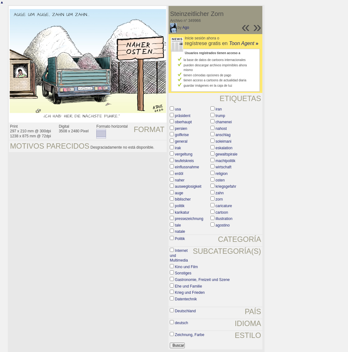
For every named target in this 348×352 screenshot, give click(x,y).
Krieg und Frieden (189, 292)
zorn (219, 199)
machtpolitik (225, 161)
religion (221, 173)
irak (178, 148)
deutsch (181, 323)
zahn (219, 193)
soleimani (223, 141)
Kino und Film (186, 267)
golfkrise (182, 135)
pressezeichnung (189, 219)
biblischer (183, 199)
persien (181, 128)
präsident (182, 116)
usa (178, 109)
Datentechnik (186, 299)
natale (180, 231)
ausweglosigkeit (188, 186)
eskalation (223, 148)
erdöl (179, 173)
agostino (222, 225)
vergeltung (183, 154)
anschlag (222, 135)
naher (179, 180)
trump (220, 116)
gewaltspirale (226, 154)
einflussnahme (187, 167)
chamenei (223, 122)
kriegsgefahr (225, 186)
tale (178, 225)
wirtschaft (223, 167)
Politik (180, 239)
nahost (221, 128)
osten (219, 180)
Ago (185, 27)
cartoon (221, 212)
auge (179, 193)
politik (179, 206)
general (181, 141)
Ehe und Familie (188, 286)
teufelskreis (184, 161)
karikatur (182, 212)
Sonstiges (183, 273)
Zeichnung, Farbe (189, 335)
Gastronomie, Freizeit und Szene (202, 280)
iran (218, 109)
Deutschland (185, 311)
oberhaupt (183, 122)
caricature (223, 206)
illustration (223, 219)
